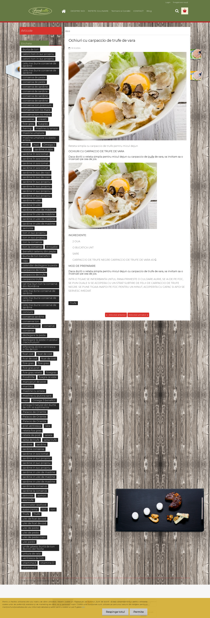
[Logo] (40, 11)
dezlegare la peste (34, 335)
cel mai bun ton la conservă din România (40, 285)
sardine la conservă (35, 486)
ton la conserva (32, 242)
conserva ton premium (37, 105)
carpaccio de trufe (34, 270)
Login (168, 2)
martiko (28, 386)
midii (26, 144)
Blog (149, 11)
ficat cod (28, 354)
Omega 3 (49, 144)
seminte (28, 228)
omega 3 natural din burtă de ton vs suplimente (39, 406)
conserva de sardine (35, 86)
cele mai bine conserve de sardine (39, 292)
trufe (151, 156)
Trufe (73, 303)
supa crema (30, 509)
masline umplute (33, 133)
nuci (36, 144)
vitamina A (29, 562)
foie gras (28, 363)
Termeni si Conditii (120, 11)
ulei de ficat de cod (34, 518)
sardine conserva (33, 449)
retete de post (31, 435)
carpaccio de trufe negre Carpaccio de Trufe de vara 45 (114, 259)
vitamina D (47, 562)
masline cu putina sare (37, 395)
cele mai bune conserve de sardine (39, 64)
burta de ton (31, 49)
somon (41, 495)
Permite (138, 612)
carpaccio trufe (32, 279)
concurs (28, 312)
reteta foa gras (32, 430)
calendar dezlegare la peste (40, 265)
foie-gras (28, 123)
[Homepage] (64, 10)
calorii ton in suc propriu (38, 54)
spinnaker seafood (34, 504)
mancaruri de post (34, 381)
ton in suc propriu (34, 232)
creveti (42, 119)
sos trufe (28, 500)
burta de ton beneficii (36, 256)
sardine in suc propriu (36, 191)
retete (26, 149)
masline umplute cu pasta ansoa (39, 139)
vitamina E (29, 567)
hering (27, 128)
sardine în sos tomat (35, 154)
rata (47, 426)
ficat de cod (45, 354)
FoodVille (29, 377)
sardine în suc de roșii (36, 172)
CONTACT (138, 11)
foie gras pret (31, 367)
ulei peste (29, 541)
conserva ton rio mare (36, 109)
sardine (27, 444)
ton (44, 509)
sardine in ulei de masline (39, 219)
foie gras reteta (32, 372)
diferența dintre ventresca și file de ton (39, 348)
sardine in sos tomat (35, 163)
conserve (28, 119)
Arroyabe (52, 246)
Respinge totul (115, 612)
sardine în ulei (32, 200)
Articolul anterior (117, 314)
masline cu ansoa (47, 128)
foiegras (51, 372)
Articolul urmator (137, 314)
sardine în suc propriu (36, 181)
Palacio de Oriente (34, 412)
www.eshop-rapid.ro (47, 580)
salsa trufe (50, 439)
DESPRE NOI (78, 11)
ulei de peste (31, 528)
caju (25, 260)
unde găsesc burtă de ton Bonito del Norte (39, 547)
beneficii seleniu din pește (39, 251)
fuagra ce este (47, 377)
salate (48, 435)
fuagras (43, 123)
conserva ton (31, 321)
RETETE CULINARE (98, 11)
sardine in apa (44, 149)
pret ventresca (32, 426)
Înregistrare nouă (180, 2)
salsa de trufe (31, 439)
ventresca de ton (33, 558)
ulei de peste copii (34, 537)
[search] (176, 10)
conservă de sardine (35, 91)
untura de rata (32, 553)
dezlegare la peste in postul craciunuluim (40, 341)
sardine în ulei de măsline (39, 209)
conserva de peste (34, 77)
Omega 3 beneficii (44, 400)
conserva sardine (33, 316)
